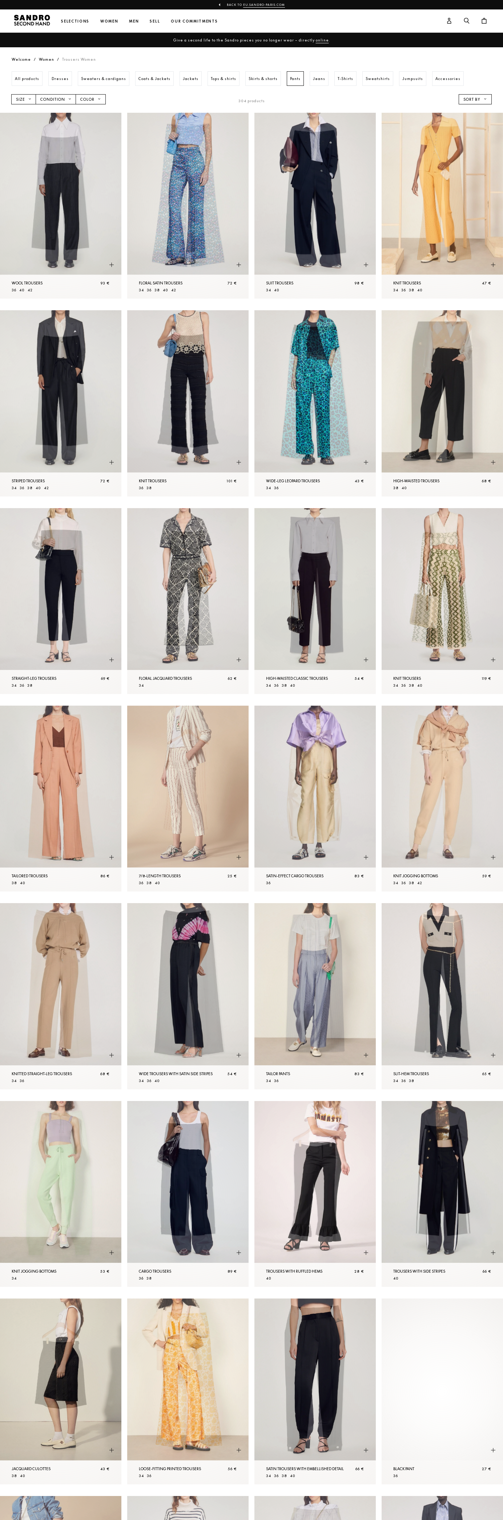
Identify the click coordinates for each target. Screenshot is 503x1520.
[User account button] (449, 21)
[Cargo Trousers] (188, 1194)
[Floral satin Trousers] (188, 206)
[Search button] (466, 21)
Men (134, 21)
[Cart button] (484, 21)
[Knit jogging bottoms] (442, 798)
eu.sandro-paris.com (264, 5)
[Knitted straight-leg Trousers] (60, 996)
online (322, 40)
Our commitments (194, 21)
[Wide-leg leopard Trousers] (315, 403)
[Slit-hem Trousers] (442, 996)
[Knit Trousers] (442, 206)
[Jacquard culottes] (60, 1391)
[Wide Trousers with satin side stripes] (188, 996)
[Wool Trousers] (60, 206)
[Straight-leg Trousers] (60, 601)
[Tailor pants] (315, 996)
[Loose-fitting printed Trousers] (188, 1391)
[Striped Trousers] (60, 403)
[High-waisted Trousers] (442, 403)
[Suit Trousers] (315, 206)
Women (109, 21)
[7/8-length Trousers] (188, 798)
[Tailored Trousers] (60, 798)
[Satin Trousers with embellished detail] (315, 1391)
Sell (155, 21)
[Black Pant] (442, 1391)
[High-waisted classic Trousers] (315, 601)
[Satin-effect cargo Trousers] (315, 798)
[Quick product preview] (111, 264)
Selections (75, 21)
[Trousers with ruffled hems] (315, 1194)
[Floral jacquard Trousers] (188, 601)
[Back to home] (32, 21)
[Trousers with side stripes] (442, 1194)
